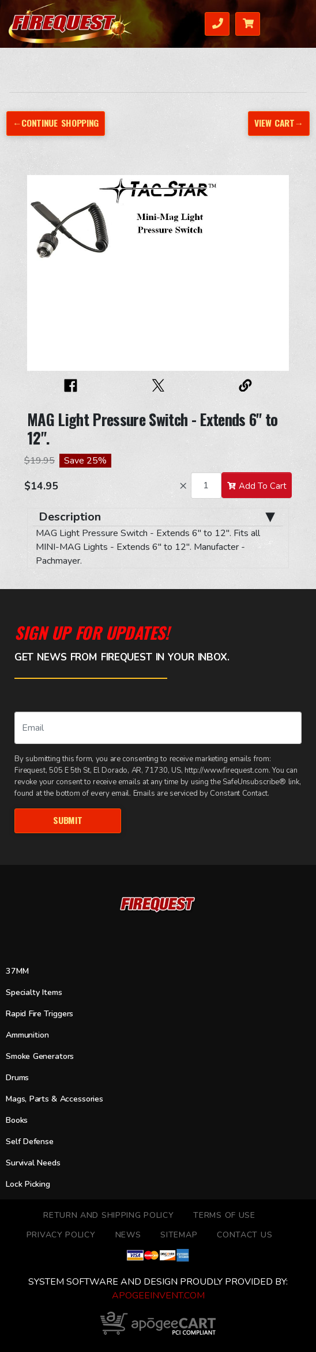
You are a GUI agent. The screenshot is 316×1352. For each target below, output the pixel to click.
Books (17, 1120)
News (128, 1234)
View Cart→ (278, 123)
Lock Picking (28, 1184)
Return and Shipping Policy (108, 1215)
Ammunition (27, 1035)
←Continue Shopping (56, 123)
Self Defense (30, 1141)
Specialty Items (34, 992)
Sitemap (178, 1234)
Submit (67, 820)
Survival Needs (33, 1162)
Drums (17, 1077)
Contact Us (244, 1234)
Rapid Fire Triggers (39, 1013)
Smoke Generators (40, 1056)
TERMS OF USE (224, 1215)
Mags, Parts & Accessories (54, 1098)
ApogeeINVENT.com (158, 1295)
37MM (17, 971)
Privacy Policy (61, 1234)
